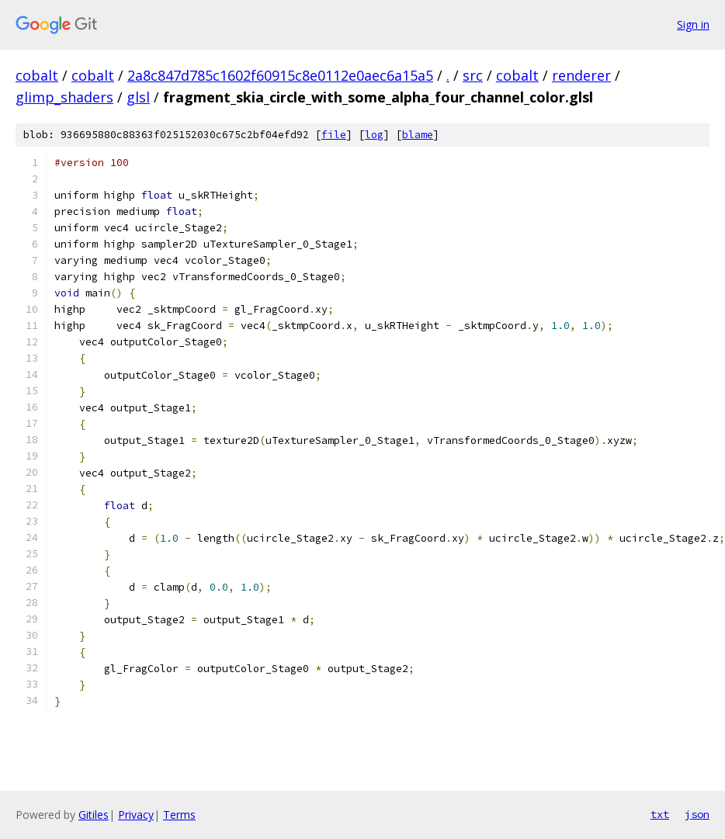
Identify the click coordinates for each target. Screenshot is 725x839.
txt (659, 814)
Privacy (136, 814)
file (333, 134)
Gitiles (93, 814)
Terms (179, 814)
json (697, 814)
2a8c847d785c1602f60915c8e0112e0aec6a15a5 (280, 75)
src (473, 75)
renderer (581, 75)
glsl (138, 97)
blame (417, 134)
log (374, 134)
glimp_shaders (64, 97)
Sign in (693, 24)
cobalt (37, 75)
